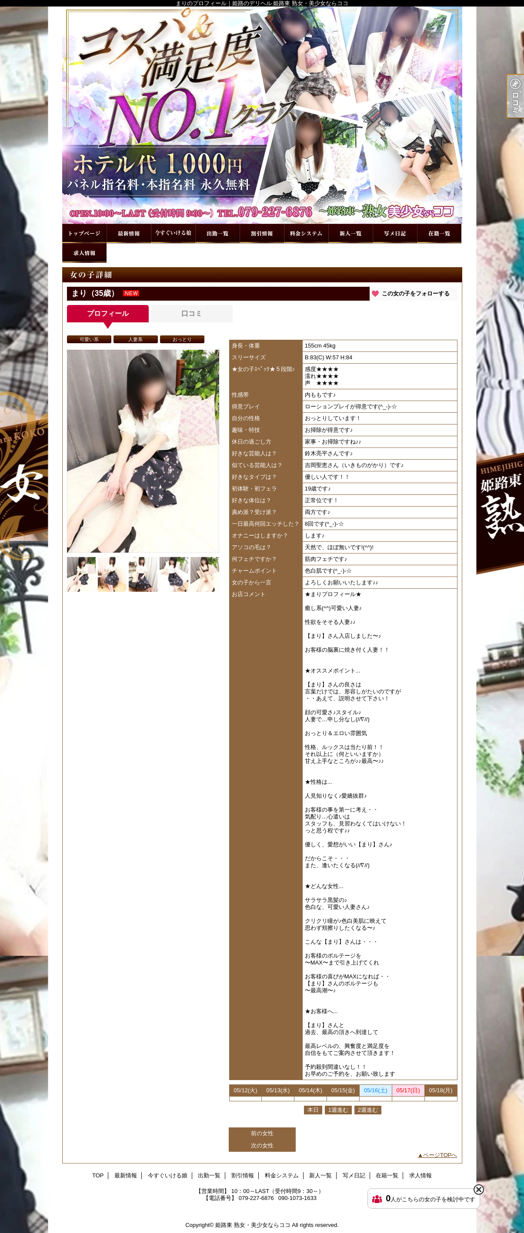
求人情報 (84, 253)
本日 (313, 1110)
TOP (84, 233)
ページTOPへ (440, 1155)
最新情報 (129, 233)
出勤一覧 (217, 233)
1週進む (338, 1110)
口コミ (191, 313)
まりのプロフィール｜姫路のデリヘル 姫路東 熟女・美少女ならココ (262, 115)
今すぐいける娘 (173, 233)
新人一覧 (350, 233)
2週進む (368, 1110)
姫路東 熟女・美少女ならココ (252, 1225)
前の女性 (262, 1133)
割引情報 (262, 233)
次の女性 (262, 1145)
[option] (143, 451)
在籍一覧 (439, 233)
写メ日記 (395, 233)
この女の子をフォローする (416, 293)
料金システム (306, 233)
